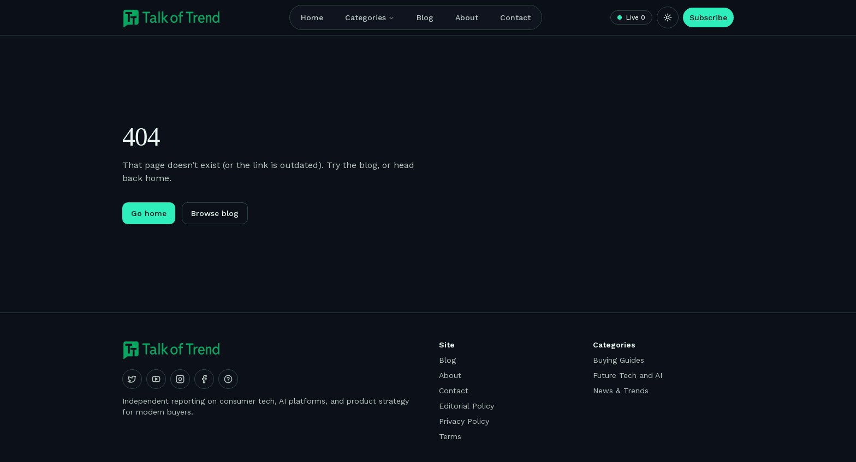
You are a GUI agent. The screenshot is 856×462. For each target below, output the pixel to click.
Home (312, 17)
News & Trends (621, 390)
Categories (370, 17)
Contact (515, 17)
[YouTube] (156, 379)
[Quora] (228, 379)
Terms (450, 436)
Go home (149, 213)
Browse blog (215, 213)
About (466, 17)
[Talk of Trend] (171, 17)
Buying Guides (618, 360)
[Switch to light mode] (668, 17)
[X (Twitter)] (132, 379)
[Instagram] (180, 379)
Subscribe (708, 17)
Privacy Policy (464, 421)
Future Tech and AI (627, 375)
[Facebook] (204, 379)
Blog (425, 17)
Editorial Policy (466, 405)
